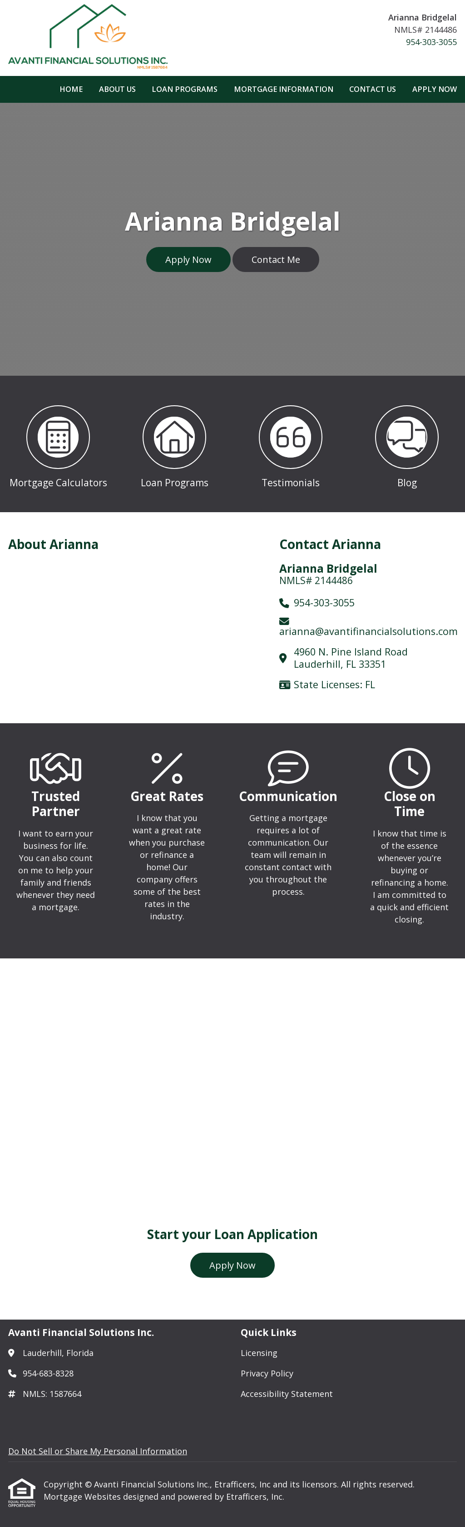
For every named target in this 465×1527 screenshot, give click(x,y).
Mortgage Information (283, 89)
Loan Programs (185, 89)
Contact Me (276, 259)
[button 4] (407, 444)
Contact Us (372, 89)
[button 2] (174, 444)
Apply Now (434, 89)
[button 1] (58, 444)
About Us (117, 89)
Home (71, 89)
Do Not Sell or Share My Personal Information (97, 1451)
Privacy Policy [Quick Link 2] (267, 1373)
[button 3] (291, 444)
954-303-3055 (431, 41)
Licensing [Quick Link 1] (259, 1352)
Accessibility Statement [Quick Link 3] (287, 1393)
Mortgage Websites (83, 1496)
